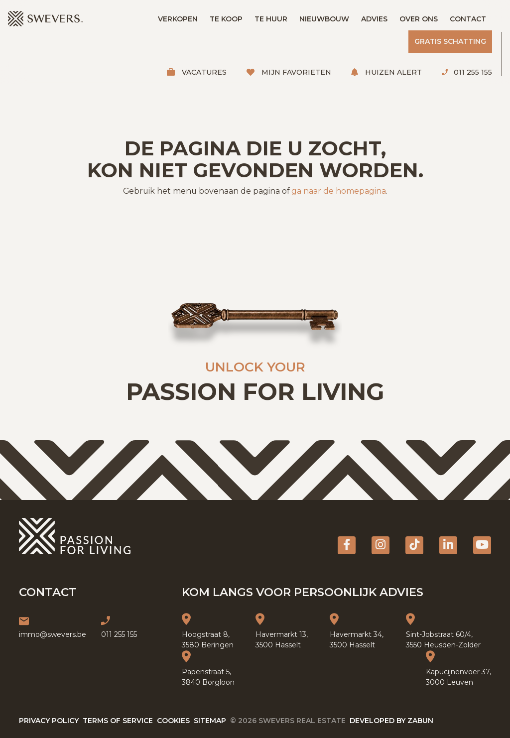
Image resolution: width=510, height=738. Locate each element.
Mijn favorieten (295, 72)
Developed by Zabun (391, 720)
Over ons (418, 18)
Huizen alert (392, 72)
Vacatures (203, 72)
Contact (468, 18)
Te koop (226, 18)
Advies (374, 18)
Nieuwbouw (324, 18)
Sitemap (210, 720)
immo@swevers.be (52, 634)
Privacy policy (49, 720)
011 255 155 (472, 72)
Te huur (271, 18)
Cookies (173, 720)
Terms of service (118, 720)
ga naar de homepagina (338, 191)
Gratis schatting (450, 41)
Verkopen (178, 18)
